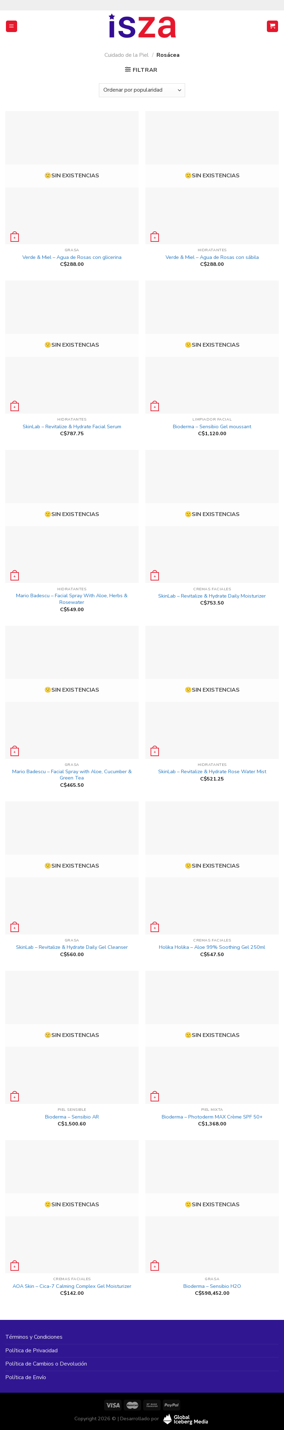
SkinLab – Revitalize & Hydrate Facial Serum (72, 426)
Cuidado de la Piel (126, 55)
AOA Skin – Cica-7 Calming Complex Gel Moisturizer (72, 1286)
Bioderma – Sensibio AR (72, 1117)
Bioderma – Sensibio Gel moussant (212, 426)
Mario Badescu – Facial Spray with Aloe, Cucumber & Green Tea (72, 774)
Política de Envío (25, 1377)
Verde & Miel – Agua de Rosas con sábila (212, 257)
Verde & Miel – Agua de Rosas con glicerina (72, 257)
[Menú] (11, 26)
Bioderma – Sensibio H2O (212, 1286)
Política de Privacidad (31, 1350)
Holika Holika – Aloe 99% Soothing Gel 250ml (212, 947)
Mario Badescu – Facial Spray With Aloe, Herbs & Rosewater (72, 598)
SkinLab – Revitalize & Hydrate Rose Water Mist (212, 771)
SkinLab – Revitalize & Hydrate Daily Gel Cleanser (72, 947)
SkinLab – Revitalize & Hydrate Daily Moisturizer (212, 596)
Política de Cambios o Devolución (46, 1364)
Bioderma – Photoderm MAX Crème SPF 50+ (212, 1117)
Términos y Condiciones (34, 1337)
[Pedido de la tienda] (142, 90)
